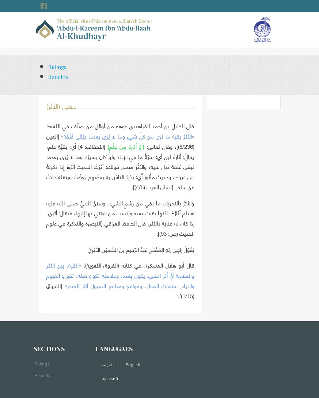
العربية (108, 364)
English (132, 364)
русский (110, 378)
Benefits (58, 76)
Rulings (57, 67)
